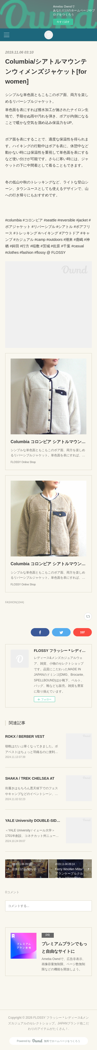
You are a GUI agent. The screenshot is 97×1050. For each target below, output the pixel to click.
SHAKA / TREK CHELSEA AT (29, 778)
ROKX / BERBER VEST (24, 736)
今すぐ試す (63, 21)
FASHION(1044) (14, 602)
